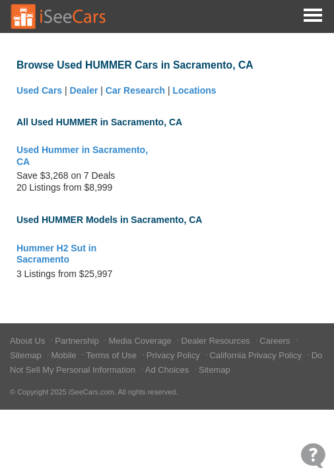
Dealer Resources (217, 341)
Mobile (65, 355)
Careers (275, 341)
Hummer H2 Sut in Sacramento (56, 254)
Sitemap (27, 355)
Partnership (78, 341)
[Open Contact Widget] (313, 455)
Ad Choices (168, 370)
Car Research (135, 90)
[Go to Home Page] (59, 16)
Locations (195, 90)
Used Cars (39, 90)
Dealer (84, 90)
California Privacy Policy (256, 355)
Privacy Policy (175, 355)
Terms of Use (112, 355)
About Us (29, 341)
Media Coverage (141, 341)
